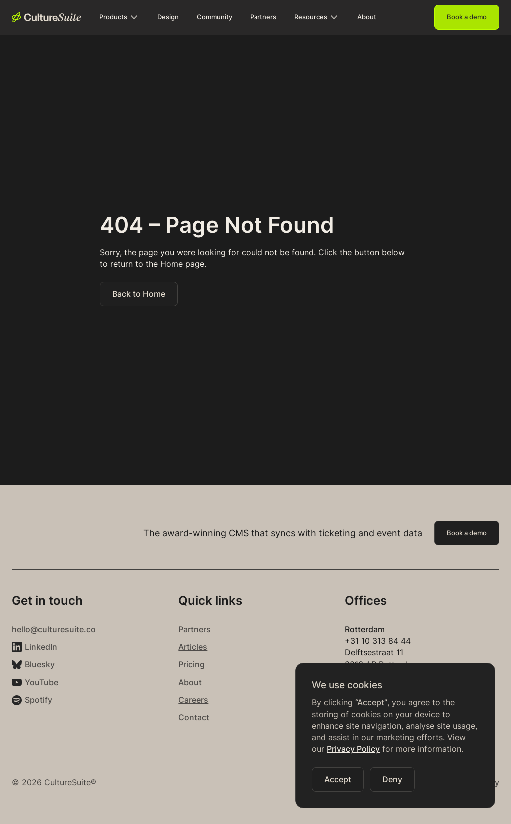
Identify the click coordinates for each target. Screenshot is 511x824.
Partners (194, 629)
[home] (46, 17)
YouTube (41, 682)
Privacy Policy (353, 749)
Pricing (191, 664)
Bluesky (40, 664)
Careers (193, 700)
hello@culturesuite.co (54, 629)
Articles (192, 647)
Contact (193, 717)
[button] (119, 17)
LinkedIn (41, 647)
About (190, 682)
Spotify (38, 700)
